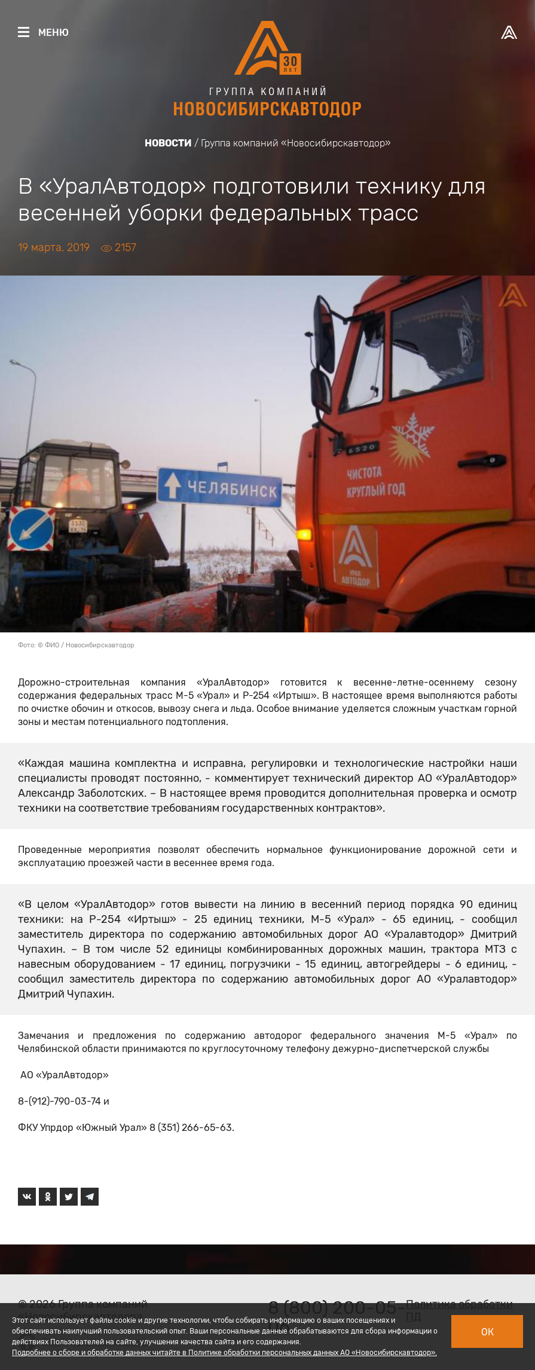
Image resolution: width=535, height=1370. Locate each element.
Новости (168, 143)
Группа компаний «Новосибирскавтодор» (296, 143)
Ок (487, 1332)
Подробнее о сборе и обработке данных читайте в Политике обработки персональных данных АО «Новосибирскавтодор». (224, 1352)
